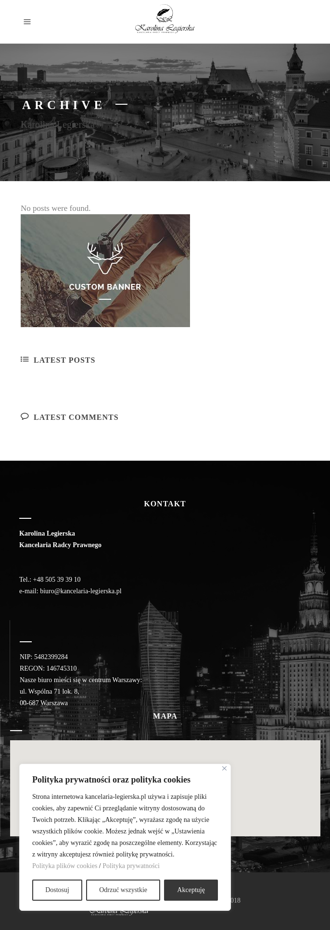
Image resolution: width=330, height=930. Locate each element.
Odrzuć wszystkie (123, 889)
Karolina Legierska (58, 124)
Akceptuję (191, 889)
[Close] (224, 768)
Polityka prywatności (131, 865)
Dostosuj (57, 889)
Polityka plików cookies (64, 865)
